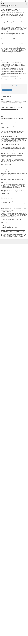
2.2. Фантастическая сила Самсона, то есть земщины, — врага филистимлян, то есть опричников (12, 181)
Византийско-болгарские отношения (10, 171)
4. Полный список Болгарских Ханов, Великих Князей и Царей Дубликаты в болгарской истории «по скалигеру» (14, 192)
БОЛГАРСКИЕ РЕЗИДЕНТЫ (8, 201)
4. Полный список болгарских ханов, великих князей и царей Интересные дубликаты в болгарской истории (12, 155)
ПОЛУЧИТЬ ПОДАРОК (7, 90)
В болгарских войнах (6, 99)
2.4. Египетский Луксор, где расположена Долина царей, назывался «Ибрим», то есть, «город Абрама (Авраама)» (14, 210)
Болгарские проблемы (6, 164)
